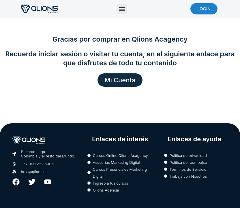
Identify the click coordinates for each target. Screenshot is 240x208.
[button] (122, 9)
